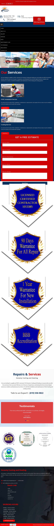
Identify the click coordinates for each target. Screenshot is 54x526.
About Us (3, 31)
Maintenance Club (5, 42)
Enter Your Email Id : (6, 149)
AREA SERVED (4, 47)
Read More (5, 108)
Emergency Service (9, 520)
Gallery (3, 34)
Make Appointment (39, 20)
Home (2, 28)
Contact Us (4, 50)
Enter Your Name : (6, 142)
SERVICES (3, 36)
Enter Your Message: (6, 171)
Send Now (25, 183)
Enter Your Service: (6, 164)
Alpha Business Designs (48, 524)
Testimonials (4, 45)
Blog (2, 39)
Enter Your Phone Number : (8, 156)
